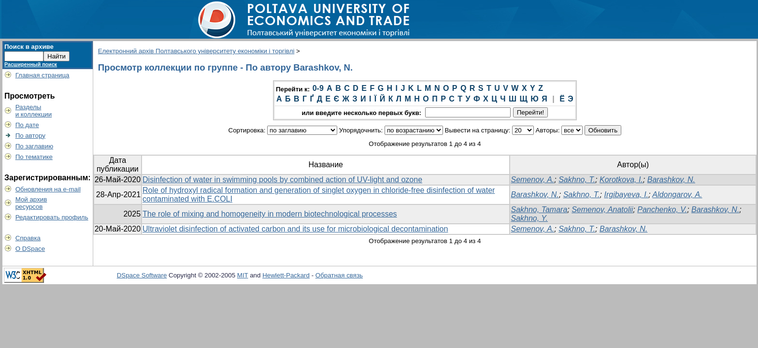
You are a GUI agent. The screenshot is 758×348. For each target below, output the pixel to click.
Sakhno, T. (576, 179)
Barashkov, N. (671, 179)
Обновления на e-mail (48, 189)
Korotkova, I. (621, 179)
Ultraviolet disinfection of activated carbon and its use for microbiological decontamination (295, 229)
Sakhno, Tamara (539, 209)
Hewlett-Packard (286, 275)
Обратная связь (339, 275)
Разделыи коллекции (33, 110)
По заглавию (34, 146)
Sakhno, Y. (529, 218)
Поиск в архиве (29, 46)
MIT (242, 275)
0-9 (318, 88)
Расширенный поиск (30, 64)
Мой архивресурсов (31, 203)
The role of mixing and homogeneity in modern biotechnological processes (270, 214)
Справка (28, 238)
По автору (30, 135)
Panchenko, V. (662, 209)
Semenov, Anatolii (602, 209)
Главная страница (42, 75)
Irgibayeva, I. (626, 194)
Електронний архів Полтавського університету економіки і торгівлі (196, 51)
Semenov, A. (532, 179)
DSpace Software (142, 275)
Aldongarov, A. (677, 194)
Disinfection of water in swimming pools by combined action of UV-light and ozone (282, 179)
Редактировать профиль (51, 217)
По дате (27, 125)
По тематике (34, 156)
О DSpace (30, 248)
